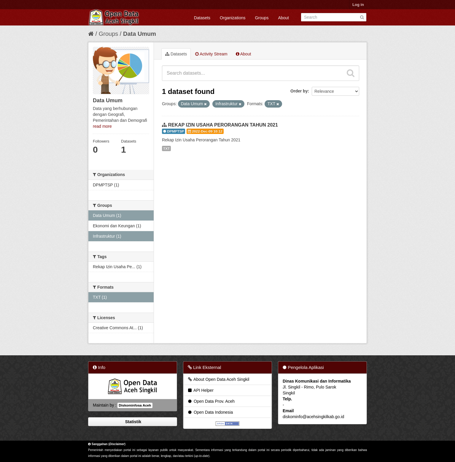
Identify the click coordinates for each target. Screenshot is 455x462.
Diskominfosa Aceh (135, 405)
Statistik (132, 421)
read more (102, 126)
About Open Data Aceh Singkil (218, 379)
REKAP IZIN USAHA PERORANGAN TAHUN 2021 (223, 124)
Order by (299, 91)
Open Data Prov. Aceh (211, 401)
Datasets (202, 17)
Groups (261, 17)
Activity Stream (211, 54)
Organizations (232, 17)
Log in (358, 4)
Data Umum (139, 34)
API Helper (200, 390)
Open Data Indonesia (210, 412)
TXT (166, 148)
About (283, 17)
